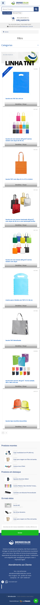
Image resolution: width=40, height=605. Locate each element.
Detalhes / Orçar (21, 104)
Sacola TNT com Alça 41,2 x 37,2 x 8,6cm (19, 179)
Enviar (20, 533)
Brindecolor (12, 596)
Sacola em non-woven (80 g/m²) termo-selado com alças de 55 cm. (19, 139)
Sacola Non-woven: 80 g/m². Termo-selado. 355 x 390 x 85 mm (20, 381)
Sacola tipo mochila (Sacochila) (16, 421)
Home (5, 32)
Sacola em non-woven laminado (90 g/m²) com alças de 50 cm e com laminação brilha (20, 220)
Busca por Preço (17, 13)
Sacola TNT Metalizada (13, 340)
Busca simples (7, 13)
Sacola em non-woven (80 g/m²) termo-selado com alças (19, 260)
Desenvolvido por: (14, 601)
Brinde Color (8, 586)
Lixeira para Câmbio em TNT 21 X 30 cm (19, 300)
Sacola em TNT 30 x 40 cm (14, 98)
